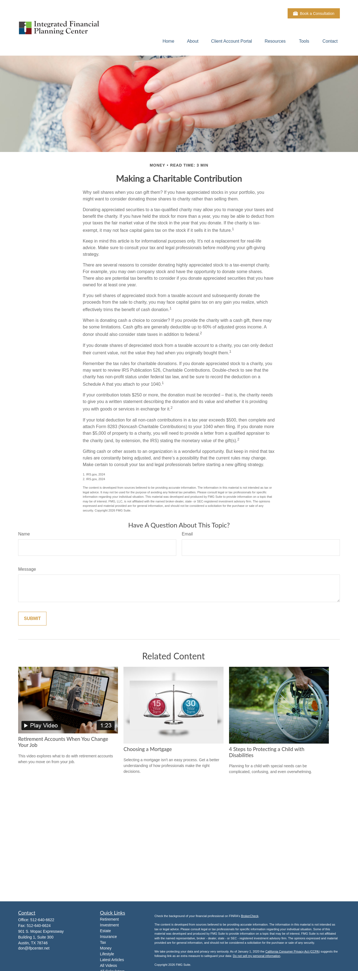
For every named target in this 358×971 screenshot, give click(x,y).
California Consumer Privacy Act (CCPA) (292, 951)
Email (187, 534)
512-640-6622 (42, 920)
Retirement (109, 919)
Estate (105, 931)
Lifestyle (107, 954)
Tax (103, 942)
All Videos (108, 965)
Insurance (108, 936)
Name (24, 534)
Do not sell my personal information (256, 956)
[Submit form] (32, 618)
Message (27, 569)
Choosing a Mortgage (147, 749)
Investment (109, 925)
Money (106, 948)
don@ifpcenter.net (33, 948)
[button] (168, 41)
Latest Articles (112, 960)
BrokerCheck (249, 916)
